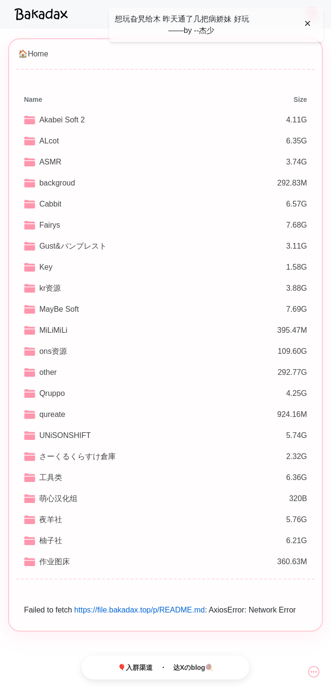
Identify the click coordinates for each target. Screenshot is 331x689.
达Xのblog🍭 (193, 667)
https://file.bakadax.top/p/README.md (139, 610)
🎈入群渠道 (135, 667)
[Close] (307, 23)
